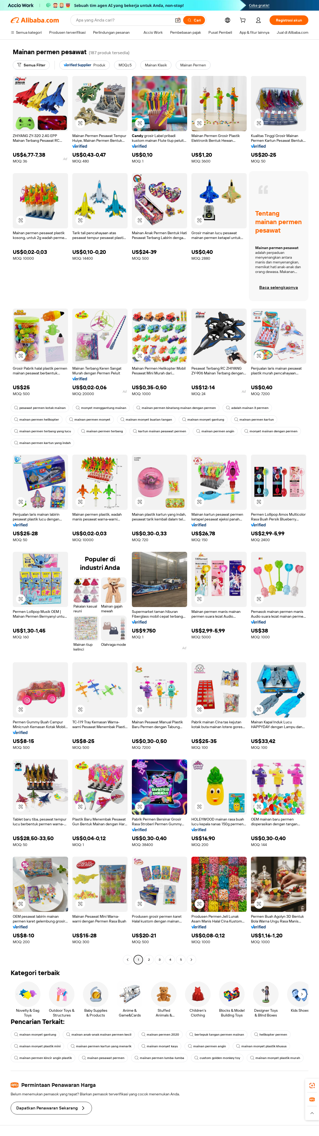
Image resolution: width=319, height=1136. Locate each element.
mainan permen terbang (102, 431)
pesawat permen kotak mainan (40, 408)
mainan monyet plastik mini (37, 1046)
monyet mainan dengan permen (270, 431)
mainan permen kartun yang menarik (101, 1046)
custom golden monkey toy (217, 1058)
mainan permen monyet (89, 419)
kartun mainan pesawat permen (159, 431)
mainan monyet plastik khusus (261, 1046)
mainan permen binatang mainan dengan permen (176, 408)
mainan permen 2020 (160, 1034)
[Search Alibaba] (123, 20)
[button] (178, 20)
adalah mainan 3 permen (247, 408)
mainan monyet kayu (159, 1046)
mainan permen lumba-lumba (159, 1058)
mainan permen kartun (254, 419)
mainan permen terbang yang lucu (42, 431)
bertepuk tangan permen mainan (216, 1034)
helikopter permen (270, 1034)
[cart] (244, 21)
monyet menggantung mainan (101, 408)
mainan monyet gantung (203, 419)
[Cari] (194, 20)
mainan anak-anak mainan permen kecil (98, 1034)
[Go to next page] (191, 959)
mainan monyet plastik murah (275, 1058)
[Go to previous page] (127, 959)
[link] (312, 1085)
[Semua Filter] (31, 65)
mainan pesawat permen (103, 1058)
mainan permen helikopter (36, 419)
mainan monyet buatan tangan (146, 419)
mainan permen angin (215, 431)
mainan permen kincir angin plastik (43, 1058)
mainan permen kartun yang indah (42, 443)
